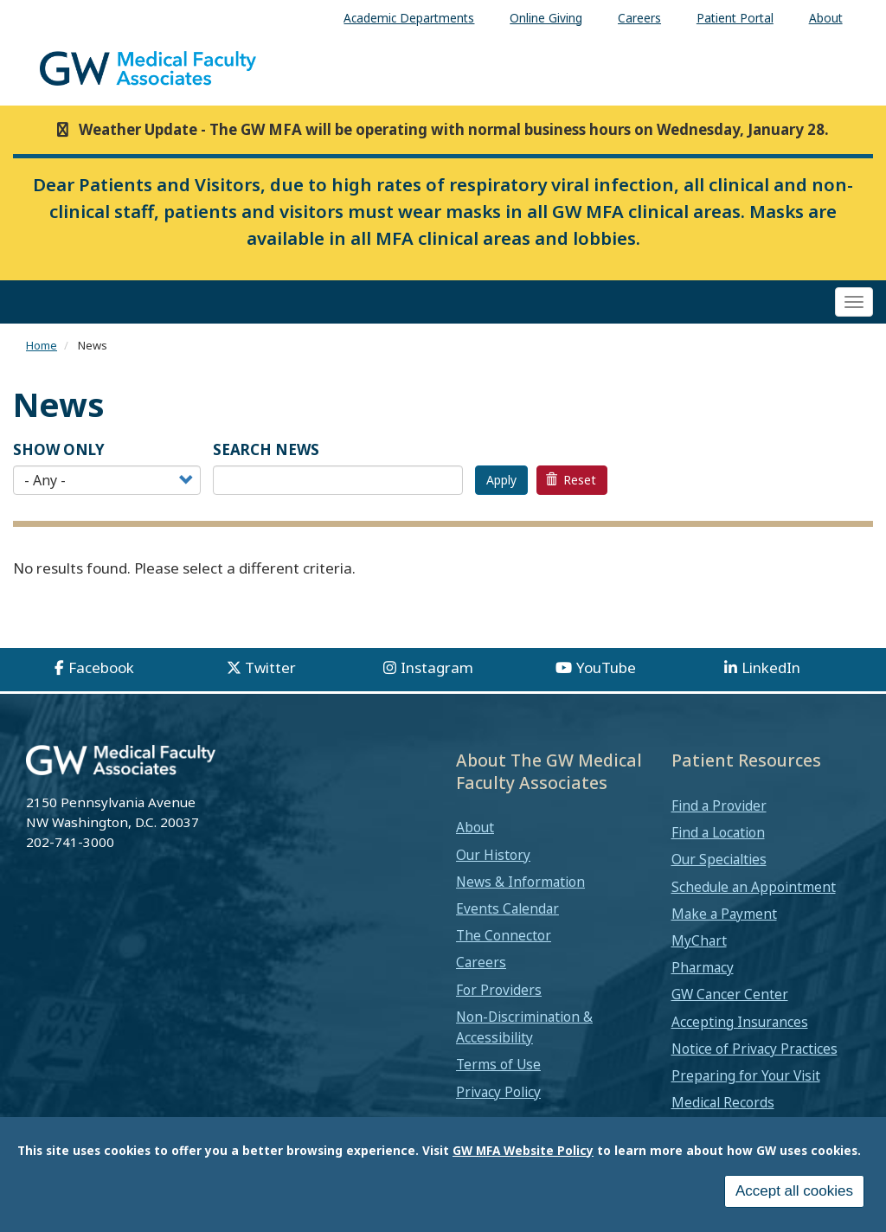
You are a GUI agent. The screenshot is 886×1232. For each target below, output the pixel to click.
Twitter (270, 667)
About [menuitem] (826, 18)
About (475, 827)
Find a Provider (719, 805)
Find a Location (718, 832)
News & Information (520, 881)
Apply (501, 480)
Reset (571, 480)
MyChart (699, 940)
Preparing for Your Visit (745, 1075)
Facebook (101, 667)
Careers (481, 962)
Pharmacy (702, 967)
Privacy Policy (498, 1091)
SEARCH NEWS (266, 449)
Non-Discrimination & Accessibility (524, 1027)
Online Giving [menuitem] (546, 18)
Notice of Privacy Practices (754, 1048)
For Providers (499, 989)
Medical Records (722, 1102)
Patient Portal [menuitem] (735, 18)
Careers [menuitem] (639, 18)
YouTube (606, 667)
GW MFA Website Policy (523, 1150)
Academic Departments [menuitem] (408, 18)
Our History (493, 854)
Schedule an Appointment (753, 886)
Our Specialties (719, 859)
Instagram (437, 667)
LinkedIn (771, 667)
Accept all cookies (794, 1191)
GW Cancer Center (729, 994)
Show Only (59, 449)
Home (41, 345)
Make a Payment (724, 913)
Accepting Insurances (739, 1021)
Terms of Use (498, 1064)
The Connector (503, 935)
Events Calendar (507, 908)
